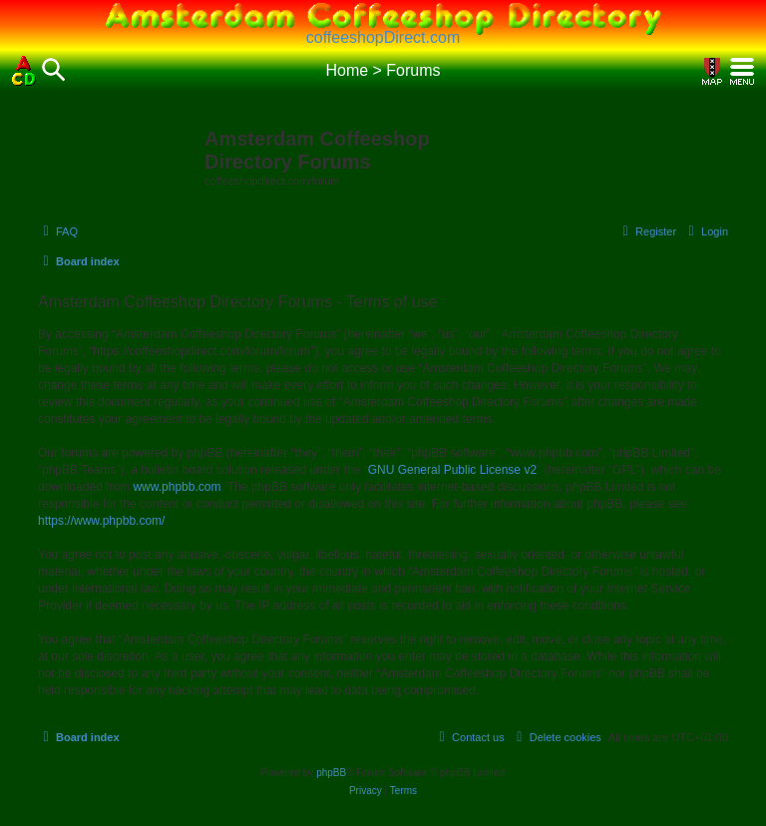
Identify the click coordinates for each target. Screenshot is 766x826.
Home (346, 70)
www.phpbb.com (176, 487)
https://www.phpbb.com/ (101, 521)
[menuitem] (58, 231)
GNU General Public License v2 (452, 470)
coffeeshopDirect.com (383, 37)
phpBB (331, 772)
